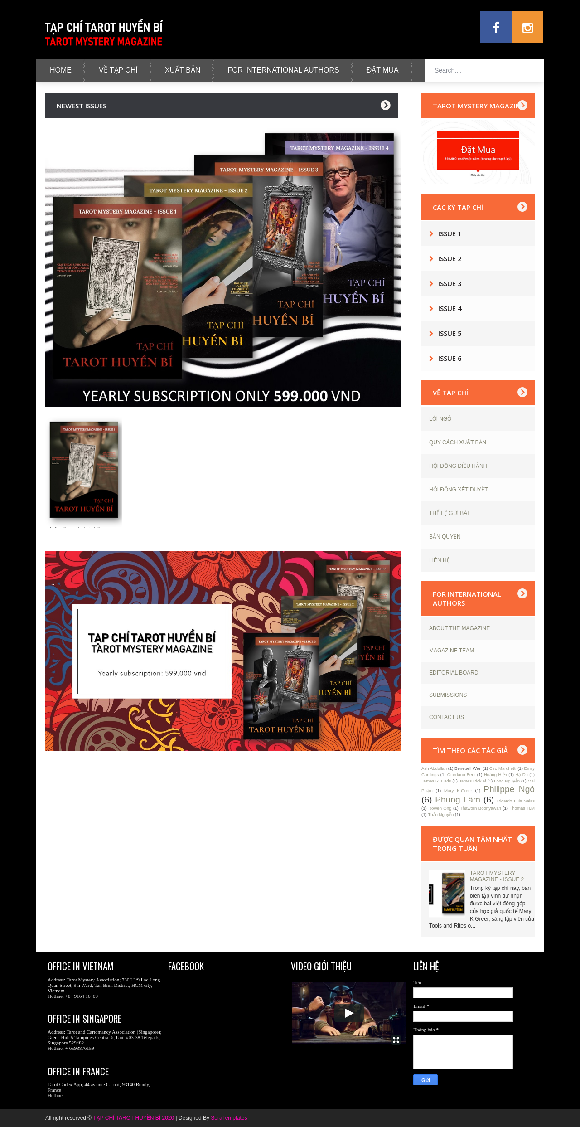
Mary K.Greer (458, 790)
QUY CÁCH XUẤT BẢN (457, 442)
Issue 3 (450, 283)
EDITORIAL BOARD (453, 673)
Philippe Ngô (509, 789)
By (206, 1118)
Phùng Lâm (457, 799)
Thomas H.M (522, 808)
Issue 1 (450, 233)
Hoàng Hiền (495, 774)
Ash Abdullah (434, 768)
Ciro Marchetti (503, 768)
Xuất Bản (182, 70)
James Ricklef (472, 780)
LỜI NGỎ (440, 419)
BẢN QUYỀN (445, 537)
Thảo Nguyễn (441, 814)
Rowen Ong (439, 808)
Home (61, 70)
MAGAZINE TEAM (451, 650)
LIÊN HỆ (439, 560)
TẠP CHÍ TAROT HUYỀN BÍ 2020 (133, 1118)
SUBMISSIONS (448, 695)
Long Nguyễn (507, 780)
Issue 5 (450, 333)
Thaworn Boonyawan (480, 808)
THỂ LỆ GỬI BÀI (449, 513)
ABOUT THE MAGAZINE (459, 628)
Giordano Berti (461, 774)
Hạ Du (521, 774)
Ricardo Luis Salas (516, 800)
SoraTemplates (229, 1118)
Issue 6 (450, 358)
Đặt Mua (383, 70)
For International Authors (283, 70)
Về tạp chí (118, 70)
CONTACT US (446, 717)
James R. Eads (436, 780)
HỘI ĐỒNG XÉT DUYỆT (458, 489)
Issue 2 (450, 258)
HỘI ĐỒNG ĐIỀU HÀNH (458, 466)
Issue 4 (450, 308)
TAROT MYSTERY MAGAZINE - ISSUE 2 (497, 876)
